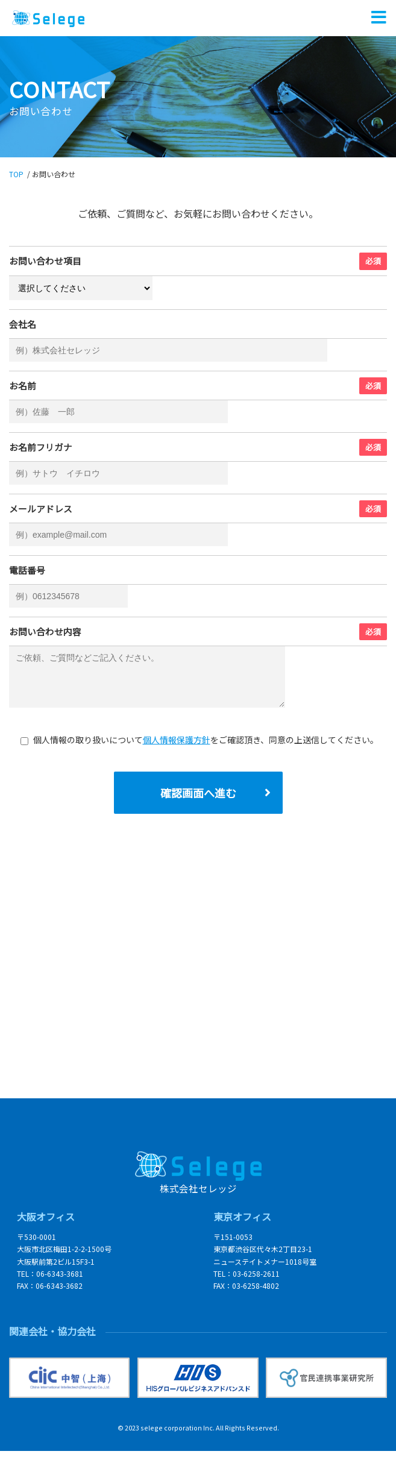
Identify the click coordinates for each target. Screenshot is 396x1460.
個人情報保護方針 (176, 749)
